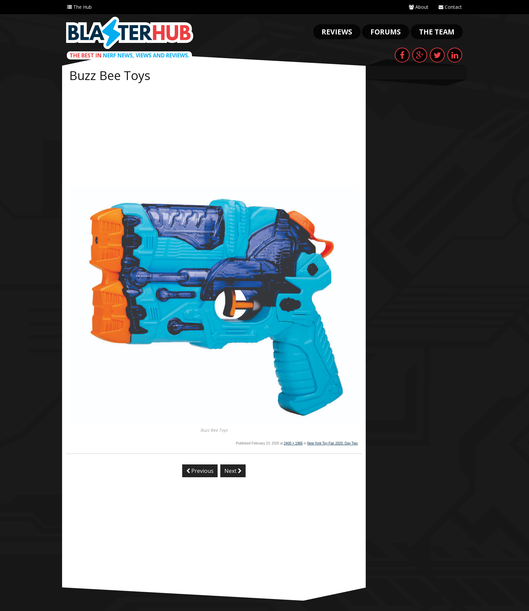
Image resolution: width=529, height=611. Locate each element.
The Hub (79, 7)
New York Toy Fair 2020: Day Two (332, 443)
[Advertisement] (214, 135)
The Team (436, 31)
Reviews (337, 31)
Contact (450, 7)
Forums (385, 31)
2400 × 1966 (293, 443)
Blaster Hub (129, 33)
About (418, 7)
